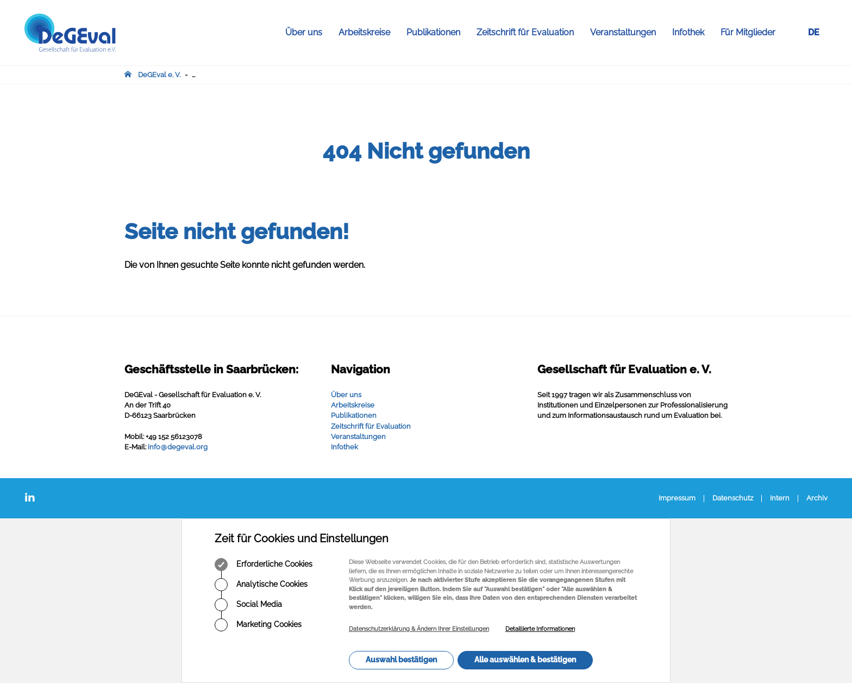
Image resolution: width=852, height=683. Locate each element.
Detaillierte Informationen (540, 628)
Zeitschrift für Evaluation (529, 32)
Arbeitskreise (368, 32)
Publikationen (437, 32)
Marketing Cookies (258, 624)
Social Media (248, 604)
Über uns (307, 32)
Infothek (692, 32)
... (193, 75)
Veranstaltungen (627, 32)
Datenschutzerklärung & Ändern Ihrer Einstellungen (419, 628)
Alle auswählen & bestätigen (525, 659)
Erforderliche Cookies (263, 564)
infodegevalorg (178, 447)
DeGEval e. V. (159, 75)
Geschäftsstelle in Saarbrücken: (211, 369)
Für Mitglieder (748, 32)
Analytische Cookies (261, 584)
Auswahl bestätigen (401, 659)
